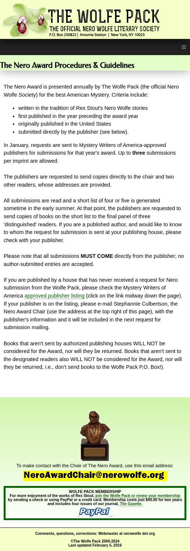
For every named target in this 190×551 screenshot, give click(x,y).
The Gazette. (131, 504)
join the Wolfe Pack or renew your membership (138, 496)
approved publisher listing (55, 296)
